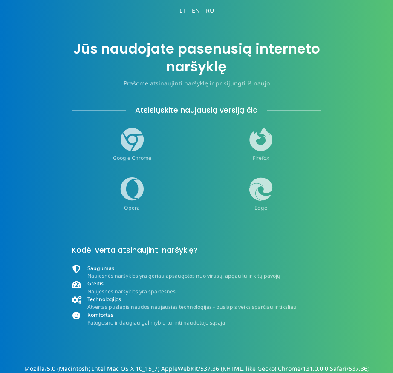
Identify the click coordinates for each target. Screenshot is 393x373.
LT (182, 10)
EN (196, 10)
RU (210, 10)
